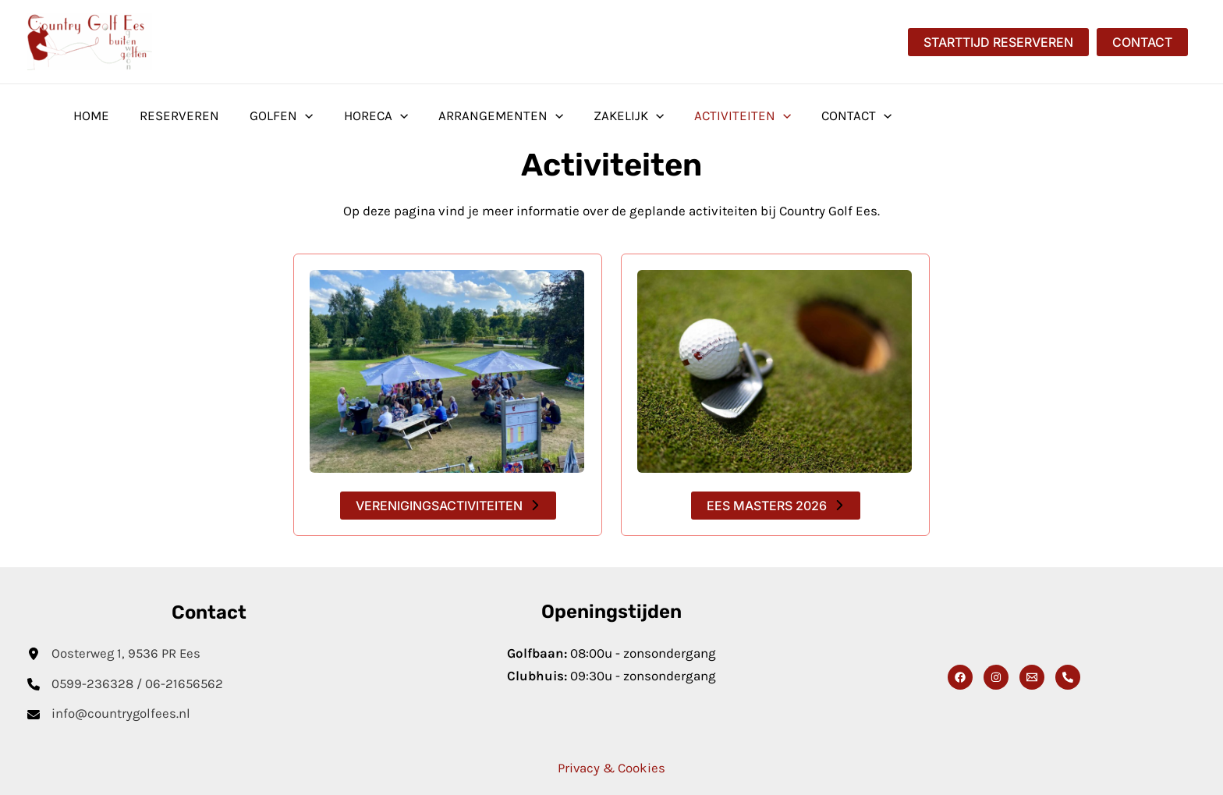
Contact (827, 115)
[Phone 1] (1067, 677)
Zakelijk (608, 115)
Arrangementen (482, 115)
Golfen (271, 115)
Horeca (362, 115)
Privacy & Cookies (611, 768)
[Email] (1031, 677)
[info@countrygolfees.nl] (109, 715)
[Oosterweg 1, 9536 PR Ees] (115, 654)
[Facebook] (960, 677)
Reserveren (174, 115)
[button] (998, 42)
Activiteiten (717, 115)
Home (90, 115)
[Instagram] (996, 677)
